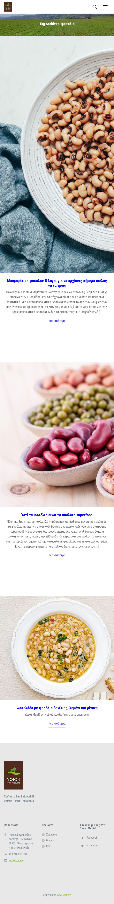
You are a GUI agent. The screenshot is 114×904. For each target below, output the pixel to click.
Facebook (92, 837)
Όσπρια (50, 840)
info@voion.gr (16, 860)
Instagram (92, 845)
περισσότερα (57, 321)
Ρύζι (48, 846)
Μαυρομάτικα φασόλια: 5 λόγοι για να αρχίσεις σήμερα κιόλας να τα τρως (57, 283)
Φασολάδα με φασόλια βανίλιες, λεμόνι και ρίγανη (57, 708)
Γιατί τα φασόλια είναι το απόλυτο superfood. (57, 515)
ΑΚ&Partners (64, 894)
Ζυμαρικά (51, 834)
